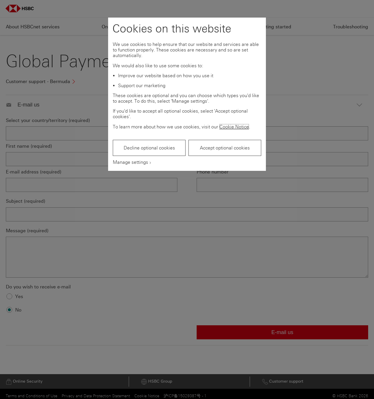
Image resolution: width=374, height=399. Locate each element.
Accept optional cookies (225, 148)
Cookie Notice (234, 127)
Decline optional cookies (149, 148)
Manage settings (130, 162)
